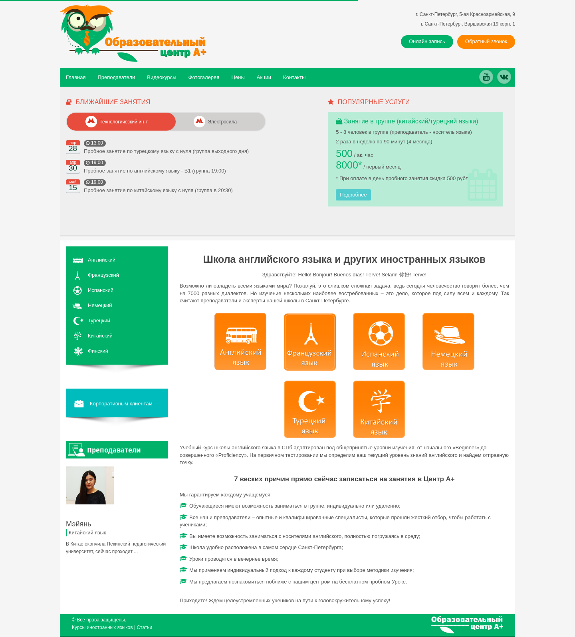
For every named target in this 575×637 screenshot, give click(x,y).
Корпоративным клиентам (113, 404)
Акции (264, 77)
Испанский (100, 290)
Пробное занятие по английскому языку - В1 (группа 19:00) (155, 171)
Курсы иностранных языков (102, 627)
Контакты (294, 77)
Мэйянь (78, 524)
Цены (237, 77)
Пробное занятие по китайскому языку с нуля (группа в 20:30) (158, 190)
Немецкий (100, 305)
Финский (98, 351)
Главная (75, 77)
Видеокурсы (161, 77)
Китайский (100, 336)
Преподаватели (116, 77)
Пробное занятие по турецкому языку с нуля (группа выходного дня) (166, 151)
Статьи (144, 627)
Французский (103, 275)
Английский (101, 260)
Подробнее (353, 195)
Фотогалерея (204, 77)
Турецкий (99, 320)
